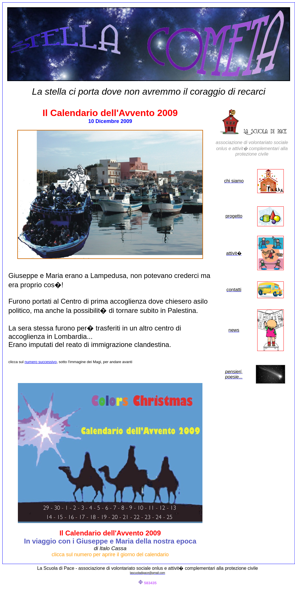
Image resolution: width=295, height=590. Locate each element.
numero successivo (41, 362)
